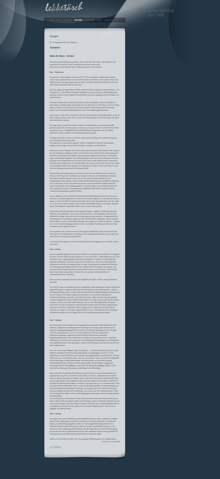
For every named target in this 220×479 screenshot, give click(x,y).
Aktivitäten (78, 20)
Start (51, 20)
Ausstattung (89, 20)
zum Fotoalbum (55, 447)
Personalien (67, 20)
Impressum (109, 20)
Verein (58, 20)
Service (99, 20)
